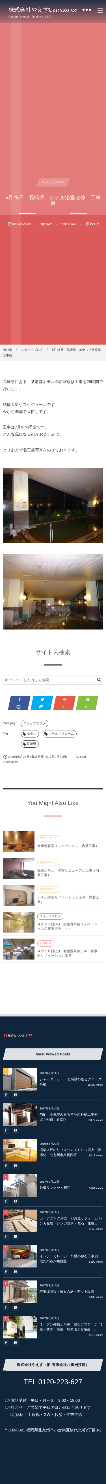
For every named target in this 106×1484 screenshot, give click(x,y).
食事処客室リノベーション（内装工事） (68, 848)
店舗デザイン (49, 840)
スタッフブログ (53, 182)
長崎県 (31, 744)
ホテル (31, 733)
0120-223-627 (65, 10)
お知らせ (46, 945)
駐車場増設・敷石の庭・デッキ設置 (69, 1291)
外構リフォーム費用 (55, 1188)
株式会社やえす (28, 10)
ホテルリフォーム (61, 733)
